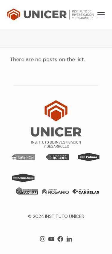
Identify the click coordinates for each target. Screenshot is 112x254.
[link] (23, 157)
